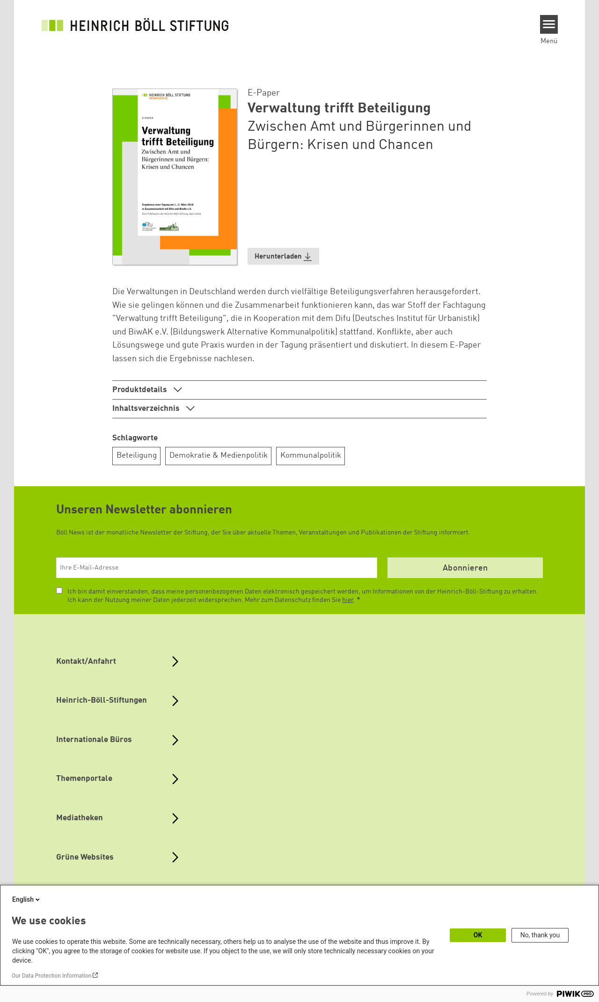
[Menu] (549, 24)
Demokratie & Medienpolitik (218, 456)
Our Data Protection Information (51, 975)
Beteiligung (137, 456)
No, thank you (540, 935)
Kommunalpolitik (310, 456)
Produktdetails (140, 390)
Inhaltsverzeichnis (147, 409)
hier (347, 600)
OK (478, 935)
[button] (284, 256)
